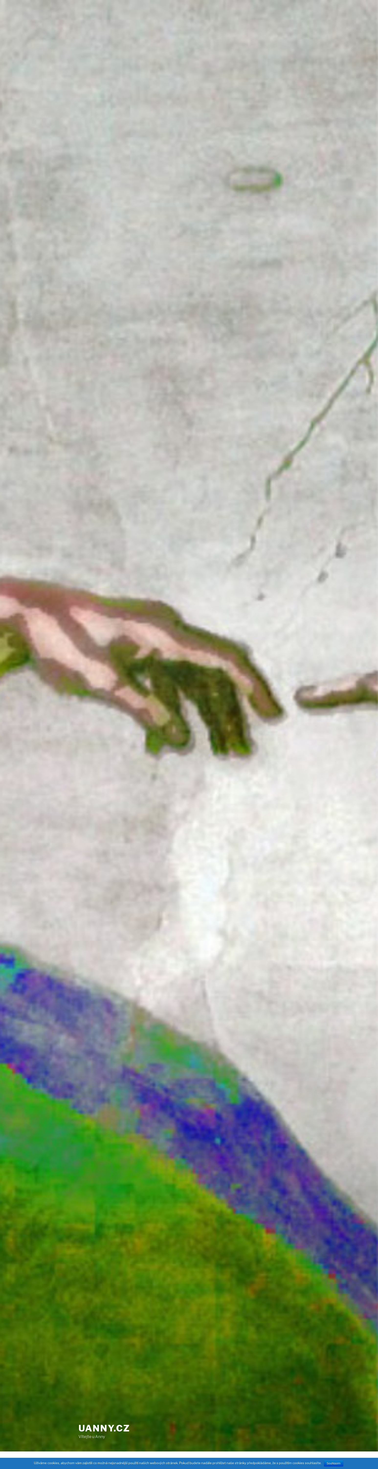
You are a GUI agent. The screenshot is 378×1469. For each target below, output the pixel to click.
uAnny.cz (104, 1428)
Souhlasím (334, 1463)
